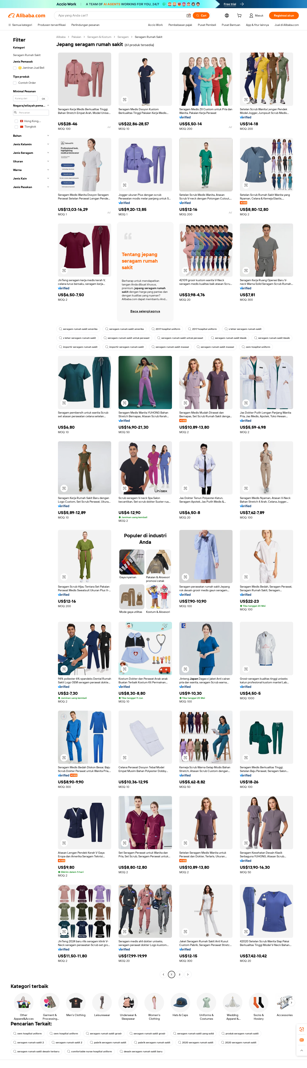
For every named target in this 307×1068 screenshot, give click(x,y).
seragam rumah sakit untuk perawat (127, 338)
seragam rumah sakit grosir (104, 1033)
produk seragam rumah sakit (240, 1033)
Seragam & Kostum (99, 37)
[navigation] (31, 506)
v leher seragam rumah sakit (243, 329)
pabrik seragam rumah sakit (108, 1042)
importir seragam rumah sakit (78, 347)
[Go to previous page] (163, 974)
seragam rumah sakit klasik (228, 338)
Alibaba (60, 37)
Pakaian (76, 37)
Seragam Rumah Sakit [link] (148, 37)
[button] (188, 15)
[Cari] (201, 15)
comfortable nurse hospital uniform (89, 1051)
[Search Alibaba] (120, 15)
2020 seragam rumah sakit (195, 1042)
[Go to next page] (188, 974)
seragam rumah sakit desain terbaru (36, 1051)
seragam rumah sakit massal (170, 347)
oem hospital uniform (256, 347)
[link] (301, 1029)
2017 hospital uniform (166, 329)
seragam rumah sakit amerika (78, 329)
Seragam (123, 37)
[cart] (240, 16)
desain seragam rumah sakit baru (141, 1051)
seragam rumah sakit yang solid (193, 1033)
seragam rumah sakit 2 (28, 1042)
